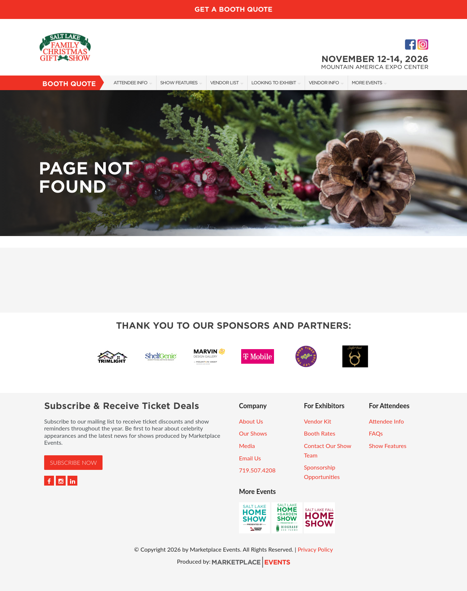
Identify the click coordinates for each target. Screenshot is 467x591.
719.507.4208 (257, 470)
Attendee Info (130, 82)
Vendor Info (324, 82)
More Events (367, 82)
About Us (251, 421)
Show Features (178, 82)
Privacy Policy (315, 549)
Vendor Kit (317, 421)
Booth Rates (319, 433)
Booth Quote (69, 84)
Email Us (250, 458)
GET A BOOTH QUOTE (233, 9)
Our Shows (253, 433)
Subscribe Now (73, 462)
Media (247, 445)
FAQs (376, 433)
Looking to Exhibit (273, 82)
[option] (233, 163)
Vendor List (224, 82)
